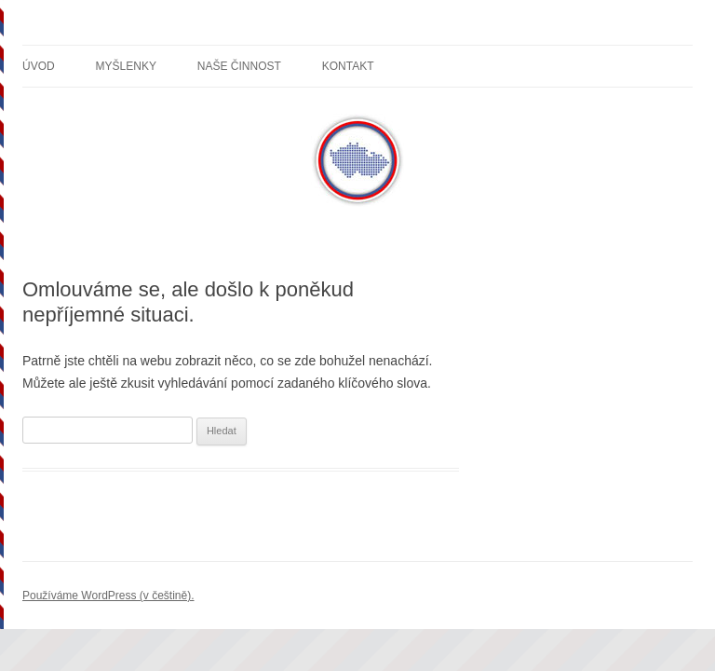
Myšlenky (126, 66)
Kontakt (348, 66)
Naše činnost (239, 66)
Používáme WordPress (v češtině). (108, 595)
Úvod (38, 66)
